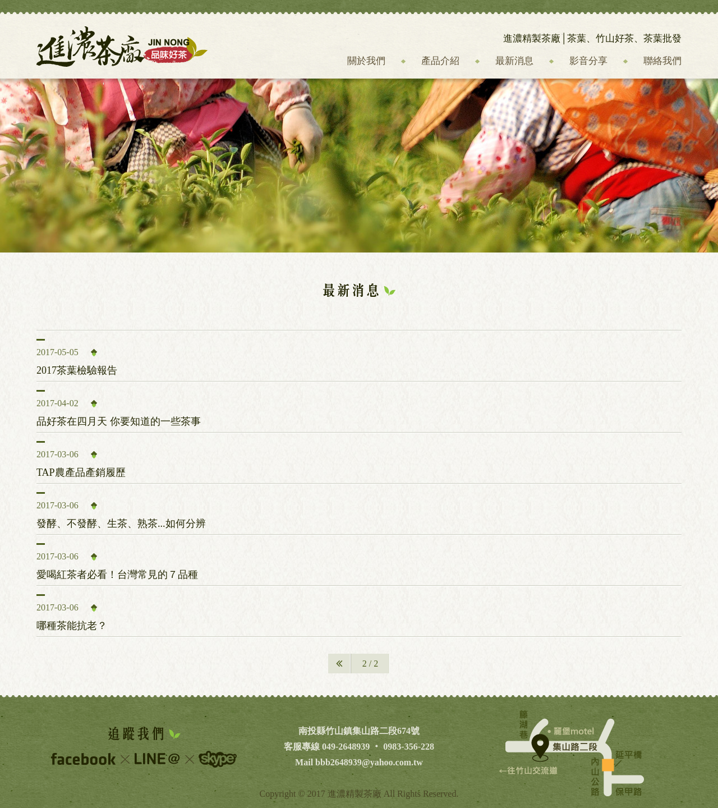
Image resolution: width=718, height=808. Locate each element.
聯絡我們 (662, 61)
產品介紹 (440, 61)
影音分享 (588, 61)
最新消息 (514, 61)
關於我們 (366, 61)
